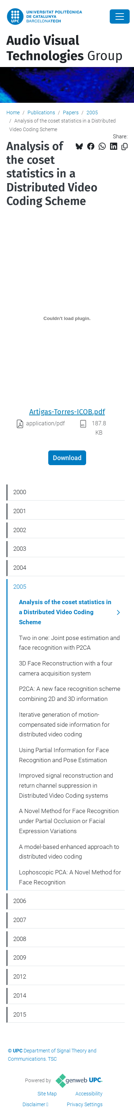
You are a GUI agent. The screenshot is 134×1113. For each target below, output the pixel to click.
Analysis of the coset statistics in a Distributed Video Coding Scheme (65, 611)
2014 (19, 995)
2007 (19, 919)
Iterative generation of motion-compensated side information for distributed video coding (64, 724)
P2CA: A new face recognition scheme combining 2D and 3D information (69, 693)
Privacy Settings (85, 1104)
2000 (19, 492)
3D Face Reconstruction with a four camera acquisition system (66, 668)
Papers (71, 112)
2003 (19, 548)
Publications (41, 112)
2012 (19, 976)
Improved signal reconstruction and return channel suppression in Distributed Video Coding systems (66, 785)
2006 (19, 900)
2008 (19, 938)
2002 (19, 530)
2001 (19, 511)
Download (67, 458)
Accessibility (89, 1094)
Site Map (47, 1094)
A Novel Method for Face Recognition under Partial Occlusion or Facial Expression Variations (69, 820)
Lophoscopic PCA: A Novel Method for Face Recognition (70, 877)
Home (13, 112)
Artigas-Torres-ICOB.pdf (67, 411)
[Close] (120, 16)
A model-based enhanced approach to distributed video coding (69, 851)
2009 (19, 957)
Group (64, 48)
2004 (19, 567)
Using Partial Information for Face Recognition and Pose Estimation (64, 755)
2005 (92, 112)
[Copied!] (124, 147)
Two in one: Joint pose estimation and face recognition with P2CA (69, 642)
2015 (19, 1014)
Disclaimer (34, 1104)
